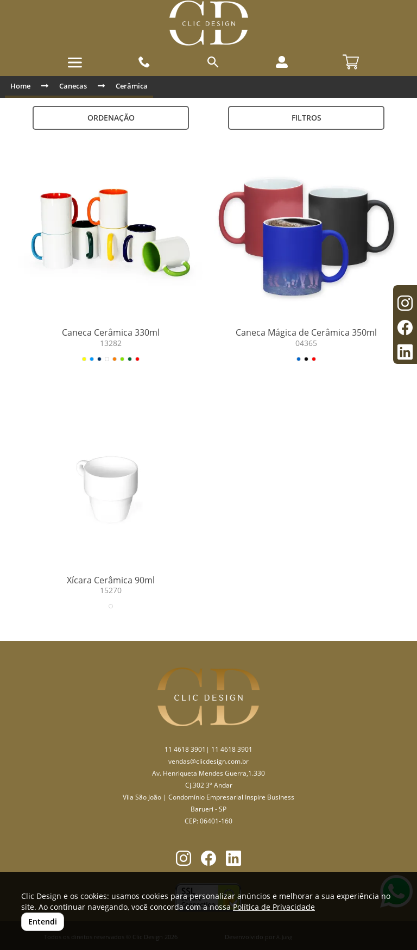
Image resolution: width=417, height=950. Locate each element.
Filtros (306, 117)
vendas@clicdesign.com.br (208, 761)
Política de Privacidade (274, 907)
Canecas (73, 86)
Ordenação (111, 117)
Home (20, 86)
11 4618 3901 (185, 749)
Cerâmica (132, 86)
